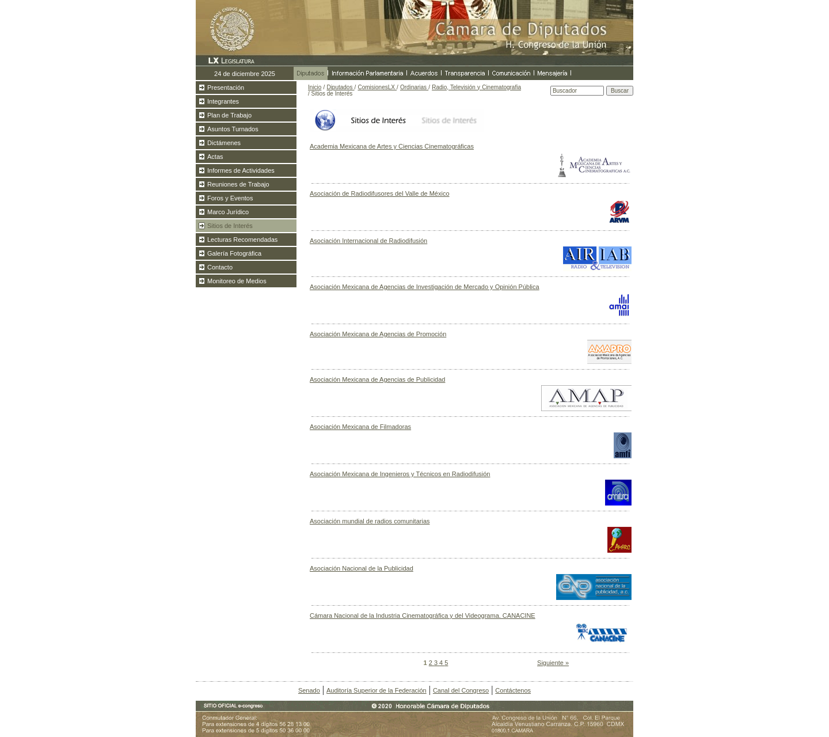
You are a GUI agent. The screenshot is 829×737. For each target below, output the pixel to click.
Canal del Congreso (461, 690)
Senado (309, 690)
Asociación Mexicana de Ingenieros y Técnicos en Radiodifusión (400, 473)
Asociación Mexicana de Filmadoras (360, 426)
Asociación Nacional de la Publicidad (361, 568)
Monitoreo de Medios (237, 281)
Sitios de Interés (230, 225)
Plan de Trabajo (229, 115)
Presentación (225, 87)
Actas (215, 156)
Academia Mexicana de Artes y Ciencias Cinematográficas (392, 146)
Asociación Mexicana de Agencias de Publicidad (377, 379)
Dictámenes (224, 142)
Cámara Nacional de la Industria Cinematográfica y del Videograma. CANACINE (422, 615)
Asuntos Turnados (232, 129)
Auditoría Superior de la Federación (376, 690)
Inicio (314, 87)
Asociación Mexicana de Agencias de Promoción (378, 333)
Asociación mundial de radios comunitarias (370, 521)
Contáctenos (513, 690)
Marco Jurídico (228, 211)
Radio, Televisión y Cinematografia (476, 87)
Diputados (340, 87)
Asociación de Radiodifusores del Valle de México (380, 193)
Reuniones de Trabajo (238, 184)
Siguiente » (553, 662)
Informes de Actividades (241, 170)
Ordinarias (414, 87)
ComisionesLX (377, 87)
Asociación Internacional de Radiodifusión (368, 240)
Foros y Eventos (230, 198)
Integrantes (223, 101)
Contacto (220, 267)
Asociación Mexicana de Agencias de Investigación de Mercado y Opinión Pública (424, 286)
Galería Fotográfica (234, 253)
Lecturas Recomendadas (242, 239)
